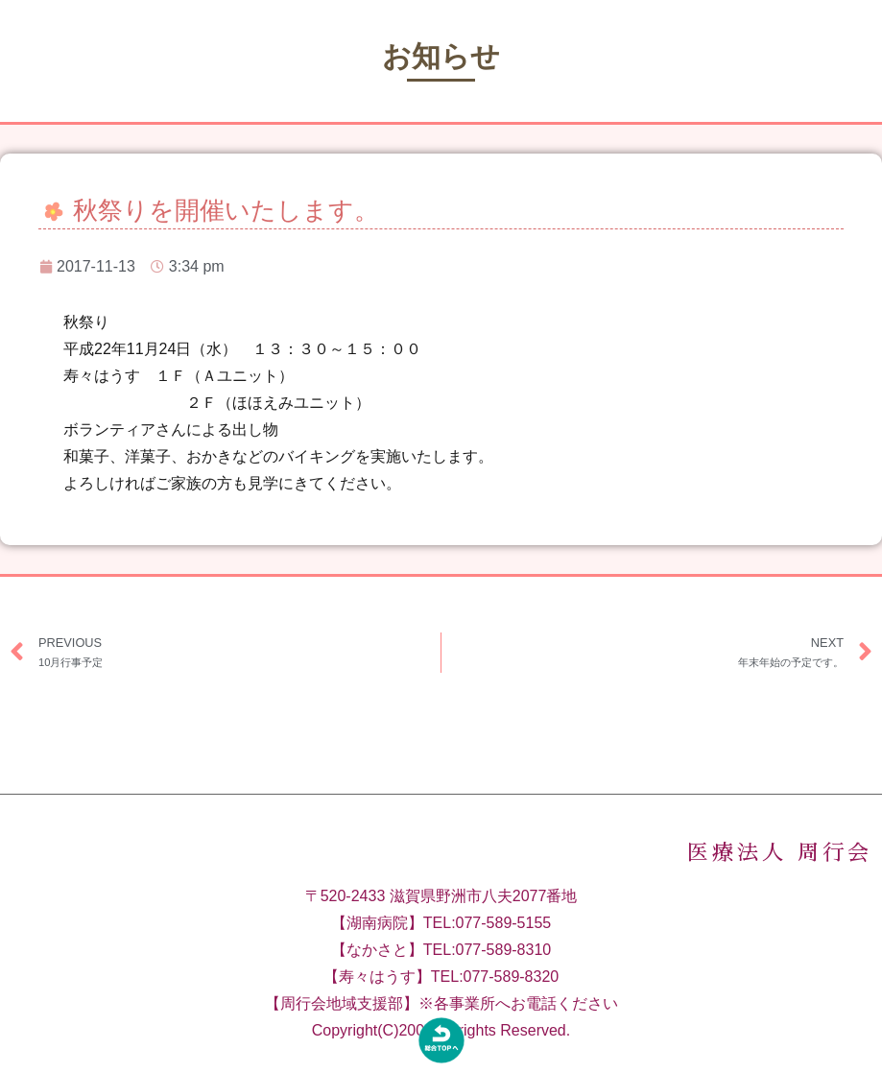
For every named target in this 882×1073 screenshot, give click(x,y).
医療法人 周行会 (779, 872)
